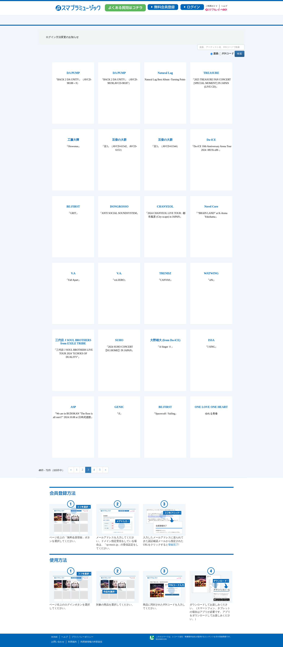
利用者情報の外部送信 (91, 641)
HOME (54, 637)
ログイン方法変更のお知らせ (62, 37)
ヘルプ (224, 6)
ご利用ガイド (211, 6)
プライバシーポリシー (82, 637)
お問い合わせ (57, 641)
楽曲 (215, 53)
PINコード (228, 53)
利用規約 (72, 641)
